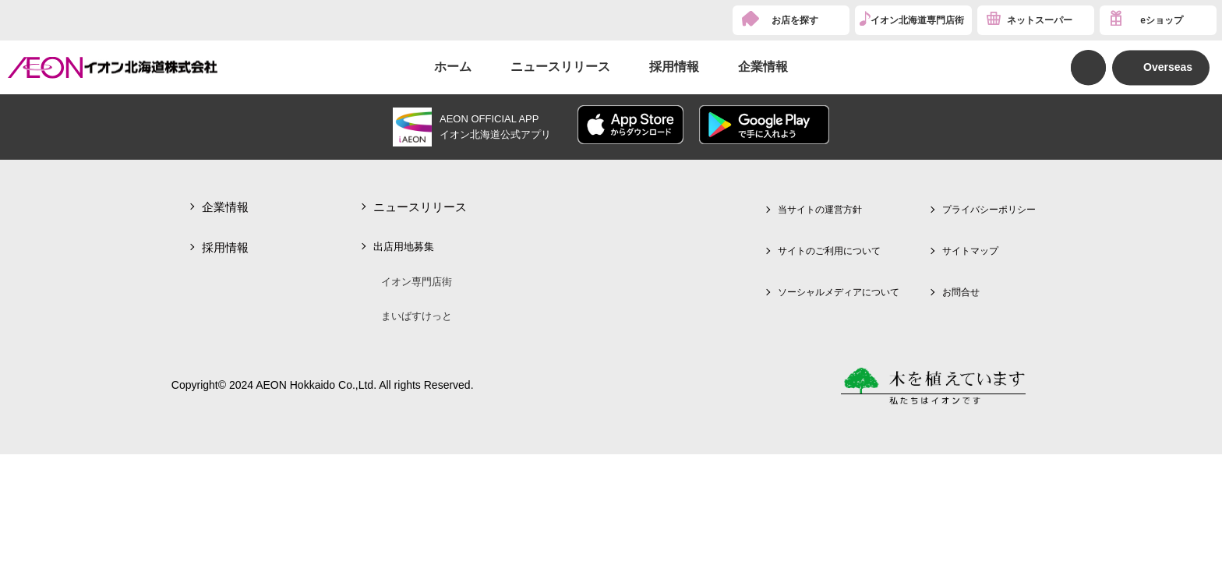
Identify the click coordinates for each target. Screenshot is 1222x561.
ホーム (452, 66)
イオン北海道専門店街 (917, 20)
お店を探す (795, 20)
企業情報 (763, 66)
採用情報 (674, 66)
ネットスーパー (1039, 20)
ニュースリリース (560, 66)
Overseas (1167, 67)
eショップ (1161, 20)
